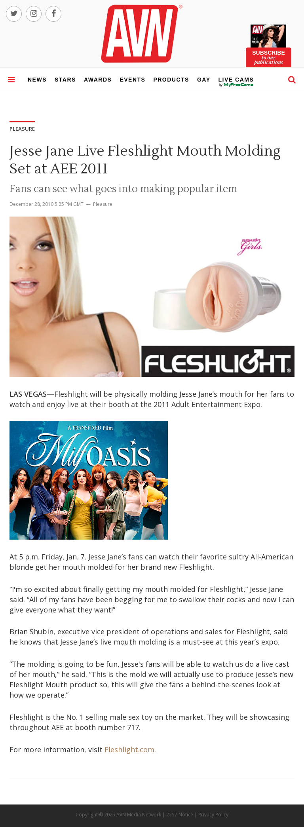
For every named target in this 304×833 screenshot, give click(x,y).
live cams (236, 85)
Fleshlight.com (129, 749)
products (171, 79)
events (132, 79)
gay (204, 79)
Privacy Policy (213, 814)
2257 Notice (179, 814)
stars (65, 79)
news (37, 79)
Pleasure (102, 204)
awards (98, 79)
